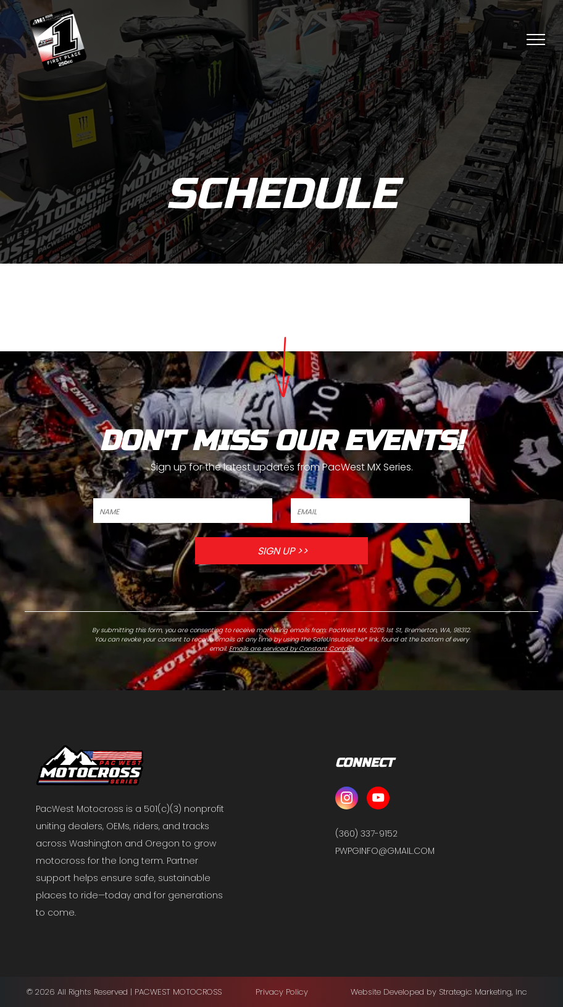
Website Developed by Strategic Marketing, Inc (439, 992)
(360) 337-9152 (366, 833)
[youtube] (378, 800)
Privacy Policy (282, 992)
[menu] (536, 39)
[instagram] (346, 800)
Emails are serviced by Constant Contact (291, 648)
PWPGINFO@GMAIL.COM (385, 851)
